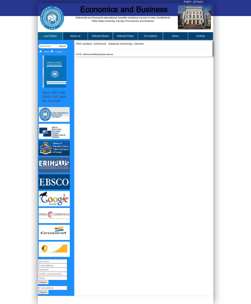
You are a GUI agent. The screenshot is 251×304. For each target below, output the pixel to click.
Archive (200, 36)
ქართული (198, 1)
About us (75, 36)
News (175, 36)
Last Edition (50, 36)
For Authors (150, 36)
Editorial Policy (125, 36)
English (187, 1)
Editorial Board (100, 36)
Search (62, 46)
